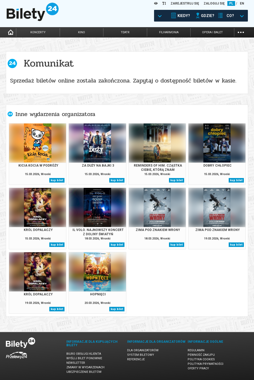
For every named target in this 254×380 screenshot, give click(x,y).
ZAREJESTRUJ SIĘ (185, 3)
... (240, 31)
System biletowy (140, 355)
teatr (125, 32)
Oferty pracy (198, 368)
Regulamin (196, 350)
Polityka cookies (201, 359)
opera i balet (212, 32)
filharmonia (169, 32)
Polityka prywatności (205, 364)
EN (242, 3)
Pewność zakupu (201, 355)
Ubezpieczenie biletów (84, 372)
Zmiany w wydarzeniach (85, 367)
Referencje (136, 359)
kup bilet (57, 180)
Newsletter (75, 363)
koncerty (38, 32)
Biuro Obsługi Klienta (83, 354)
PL (231, 3)
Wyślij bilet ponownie (84, 358)
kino (81, 32)
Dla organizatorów (143, 350)
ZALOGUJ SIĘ (214, 3)
